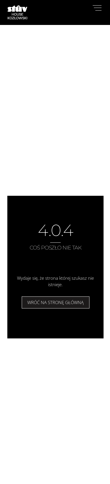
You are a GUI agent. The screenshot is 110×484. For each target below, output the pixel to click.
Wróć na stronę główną (55, 302)
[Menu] (97, 8)
